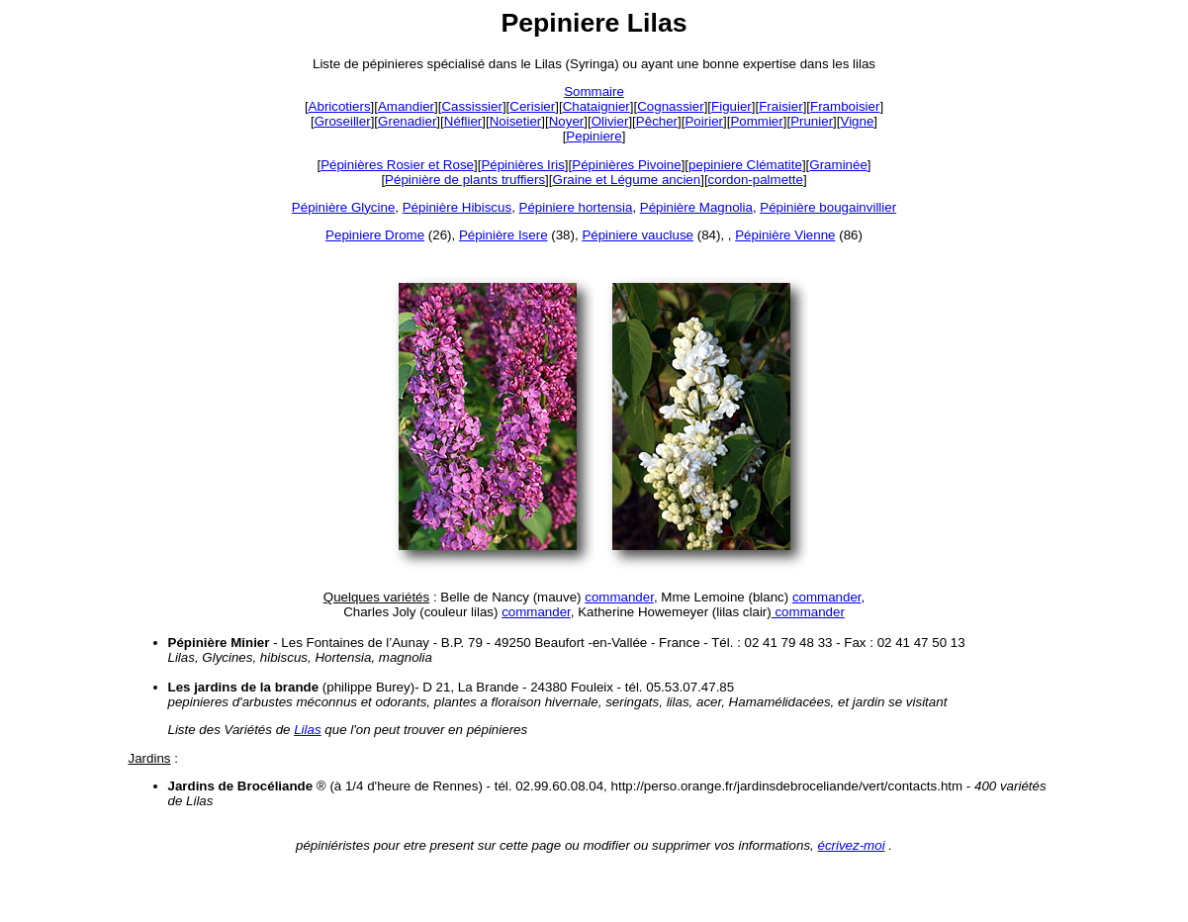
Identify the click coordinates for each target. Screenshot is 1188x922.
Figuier (731, 106)
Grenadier (407, 121)
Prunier (811, 121)
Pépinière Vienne (785, 235)
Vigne (857, 121)
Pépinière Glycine (343, 207)
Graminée (838, 164)
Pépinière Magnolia (696, 207)
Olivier (610, 121)
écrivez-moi (850, 845)
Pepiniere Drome (374, 235)
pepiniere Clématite (745, 164)
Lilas (307, 729)
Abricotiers (340, 106)
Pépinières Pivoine (626, 164)
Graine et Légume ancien (627, 179)
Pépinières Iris (522, 164)
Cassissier (471, 106)
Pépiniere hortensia (576, 207)
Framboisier (844, 106)
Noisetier (516, 121)
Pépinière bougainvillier (828, 207)
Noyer (567, 121)
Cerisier (532, 106)
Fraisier (780, 106)
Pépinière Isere (503, 235)
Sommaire (594, 91)
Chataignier (596, 106)
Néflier (463, 121)
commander (619, 597)
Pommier (756, 121)
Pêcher (657, 121)
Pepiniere (593, 136)
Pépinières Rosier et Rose (397, 164)
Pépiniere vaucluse (637, 235)
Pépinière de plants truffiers (465, 179)
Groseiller (343, 121)
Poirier (704, 121)
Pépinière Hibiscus (457, 207)
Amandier (406, 106)
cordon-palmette (755, 179)
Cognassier (670, 106)
